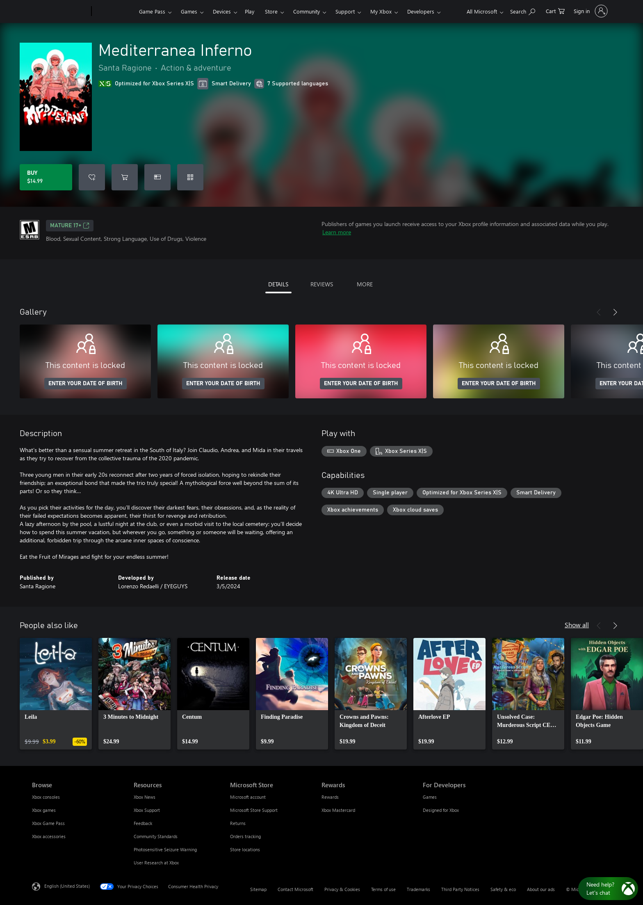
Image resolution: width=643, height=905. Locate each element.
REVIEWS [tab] (321, 284)
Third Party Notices (460, 889)
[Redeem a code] (190, 177)
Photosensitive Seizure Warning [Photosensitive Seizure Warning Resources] (165, 849)
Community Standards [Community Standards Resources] (156, 836)
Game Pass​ (152, 11)
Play (249, 11)
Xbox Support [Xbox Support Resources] (147, 810)
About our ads (541, 889)
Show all (577, 624)
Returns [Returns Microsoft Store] (238, 823)
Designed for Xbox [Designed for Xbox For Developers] (441, 810)
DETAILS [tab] (278, 284)
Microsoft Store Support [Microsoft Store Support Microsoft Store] (254, 810)
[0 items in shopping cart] (555, 10)
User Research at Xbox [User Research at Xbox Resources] (156, 862)
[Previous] (599, 312)
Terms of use (383, 889)
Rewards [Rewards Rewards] (330, 797)
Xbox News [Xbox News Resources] (144, 797)
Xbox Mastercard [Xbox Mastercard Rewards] (338, 810)
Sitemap (258, 889)
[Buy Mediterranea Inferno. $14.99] (46, 177)
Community (306, 11)
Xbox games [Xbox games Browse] (44, 810)
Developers (420, 11)
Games (189, 11)
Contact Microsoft (295, 889)
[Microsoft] (60, 11)
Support (345, 11)
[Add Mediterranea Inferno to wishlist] (92, 177)
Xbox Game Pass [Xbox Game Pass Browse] (48, 823)
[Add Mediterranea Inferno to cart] (125, 177)
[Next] (615, 312)
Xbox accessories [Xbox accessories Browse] (49, 836)
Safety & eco (503, 889)
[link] (56, 694)
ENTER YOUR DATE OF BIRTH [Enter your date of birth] (85, 383)
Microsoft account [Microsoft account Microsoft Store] (248, 797)
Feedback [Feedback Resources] (143, 823)
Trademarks (418, 889)
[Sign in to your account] (590, 11)
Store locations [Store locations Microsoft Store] (245, 849)
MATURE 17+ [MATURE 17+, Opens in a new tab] (69, 225)
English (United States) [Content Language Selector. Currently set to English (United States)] (67, 886)
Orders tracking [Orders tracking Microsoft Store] (245, 836)
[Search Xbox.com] (522, 10)
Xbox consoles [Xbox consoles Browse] (46, 797)
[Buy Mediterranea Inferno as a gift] (157, 177)
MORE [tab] (365, 284)
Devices (222, 11)
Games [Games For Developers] (430, 797)
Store (271, 11)
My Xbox (381, 11)
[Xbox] (114, 11)
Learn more (336, 232)
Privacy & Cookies (342, 889)
